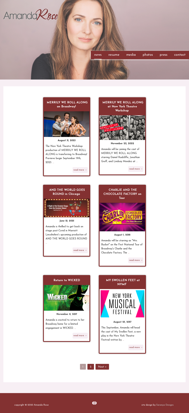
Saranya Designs (165, 405)
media (131, 55)
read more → (80, 170)
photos (148, 55)
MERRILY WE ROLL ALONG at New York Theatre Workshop (122, 106)
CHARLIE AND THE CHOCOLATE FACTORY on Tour (122, 194)
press (163, 55)
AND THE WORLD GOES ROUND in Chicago (67, 192)
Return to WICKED (66, 280)
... (53, 162)
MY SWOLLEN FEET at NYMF (123, 282)
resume (113, 55)
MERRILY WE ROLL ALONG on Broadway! (67, 104)
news (97, 55)
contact (180, 55)
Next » (102, 367)
